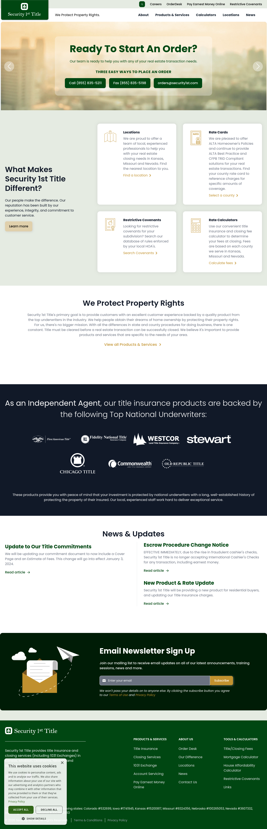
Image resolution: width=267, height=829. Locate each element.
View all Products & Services (133, 344)
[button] (9, 66)
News (250, 15)
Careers (156, 4)
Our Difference (191, 757)
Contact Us (188, 782)
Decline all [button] (49, 809)
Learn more (18, 226)
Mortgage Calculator (241, 757)
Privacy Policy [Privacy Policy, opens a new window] (16, 801)
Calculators (206, 15)
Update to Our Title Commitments (48, 546)
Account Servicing (149, 773)
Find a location (138, 175)
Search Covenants (141, 253)
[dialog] (35, 791)
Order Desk (188, 748)
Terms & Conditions (88, 820)
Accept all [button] (21, 809)
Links (228, 787)
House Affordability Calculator (239, 768)
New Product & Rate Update (179, 582)
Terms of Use (118, 695)
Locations (231, 15)
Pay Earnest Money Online (206, 4)
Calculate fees (223, 263)
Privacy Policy (145, 695)
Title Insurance (146, 748)
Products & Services (172, 15)
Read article (17, 572)
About (143, 15)
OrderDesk (174, 4)
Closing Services (147, 757)
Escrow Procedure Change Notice (186, 544)
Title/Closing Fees (238, 748)
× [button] (62, 762)
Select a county (224, 195)
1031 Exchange (145, 765)
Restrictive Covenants (246, 4)
